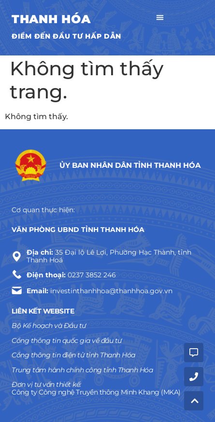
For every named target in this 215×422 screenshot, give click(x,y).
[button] (160, 19)
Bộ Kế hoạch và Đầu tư (49, 325)
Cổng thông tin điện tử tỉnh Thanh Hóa (73, 355)
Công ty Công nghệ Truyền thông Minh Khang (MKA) (96, 392)
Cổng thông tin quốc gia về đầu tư (67, 340)
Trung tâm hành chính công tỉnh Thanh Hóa (82, 370)
